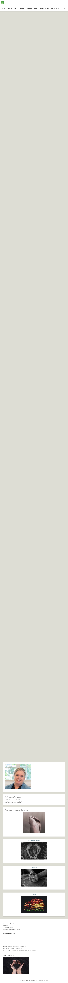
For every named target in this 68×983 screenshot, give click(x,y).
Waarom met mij (12, 8)
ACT (35, 8)
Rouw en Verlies (44, 8)
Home (3, 8)
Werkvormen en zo (8, 955)
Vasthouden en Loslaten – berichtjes (25, 821)
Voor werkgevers (56, 8)
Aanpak (29, 8)
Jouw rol (22, 8)
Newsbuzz (39, 980)
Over (65, 8)
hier (25, 946)
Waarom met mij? (34, 850)
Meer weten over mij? (9, 933)
